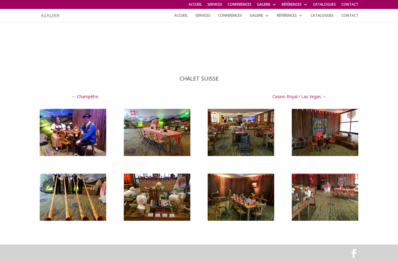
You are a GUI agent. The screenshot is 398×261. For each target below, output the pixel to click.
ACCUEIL (195, 5)
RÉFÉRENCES (292, 5)
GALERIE (263, 5)
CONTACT (349, 5)
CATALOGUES (324, 5)
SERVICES (214, 5)
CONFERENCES (240, 5)
